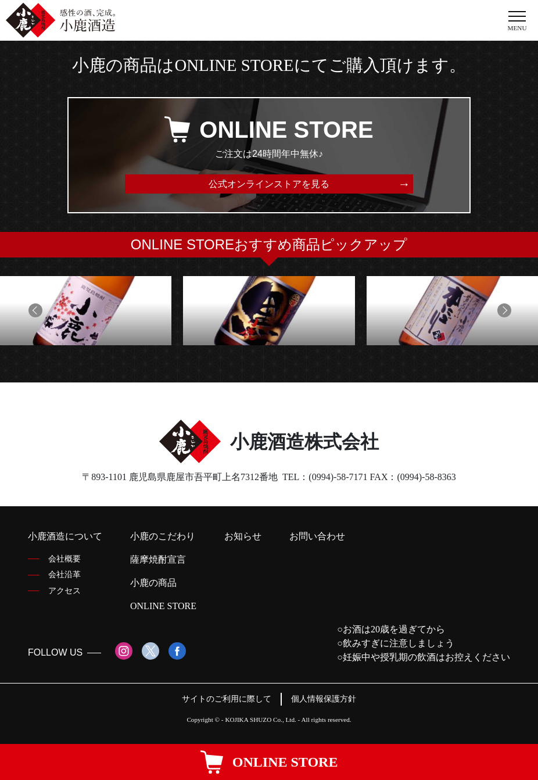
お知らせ (242, 536)
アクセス (64, 590)
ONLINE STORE (163, 606)
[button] (34, 310)
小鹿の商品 (153, 583)
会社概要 (64, 558)
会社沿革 (64, 574)
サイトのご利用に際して (226, 698)
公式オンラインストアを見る (269, 184)
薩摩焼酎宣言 (158, 559)
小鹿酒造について (65, 536)
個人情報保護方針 (323, 698)
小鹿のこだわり (162, 536)
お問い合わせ (317, 536)
